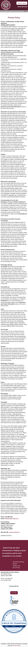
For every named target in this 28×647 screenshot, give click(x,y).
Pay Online (14, 592)
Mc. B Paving (16, 567)
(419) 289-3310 (22, 6)
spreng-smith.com (14, 532)
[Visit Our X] (14, 589)
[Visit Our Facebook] (11, 589)
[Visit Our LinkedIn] (16, 589)
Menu (25, 11)
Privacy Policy (16, 645)
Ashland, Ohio (16, 565)
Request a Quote (22, 3)
